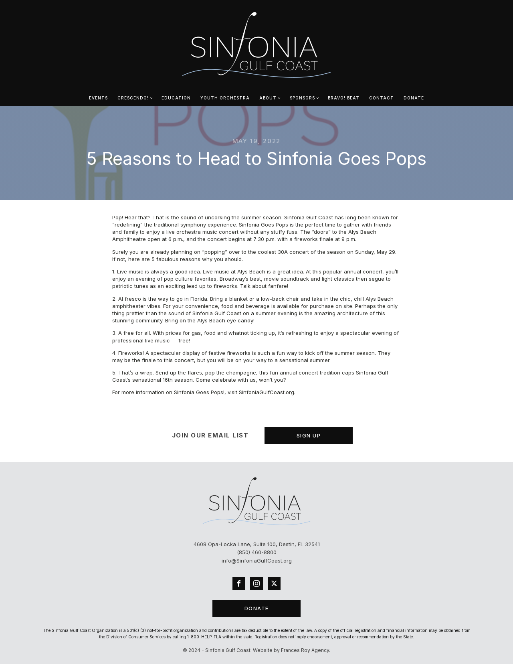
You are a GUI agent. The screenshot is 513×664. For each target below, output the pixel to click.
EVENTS (98, 97)
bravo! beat (344, 97)
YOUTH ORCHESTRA (225, 97)
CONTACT (381, 97)
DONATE (414, 97)
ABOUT (268, 97)
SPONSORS (302, 97)
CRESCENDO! (133, 97)
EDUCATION (176, 97)
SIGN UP (309, 435)
